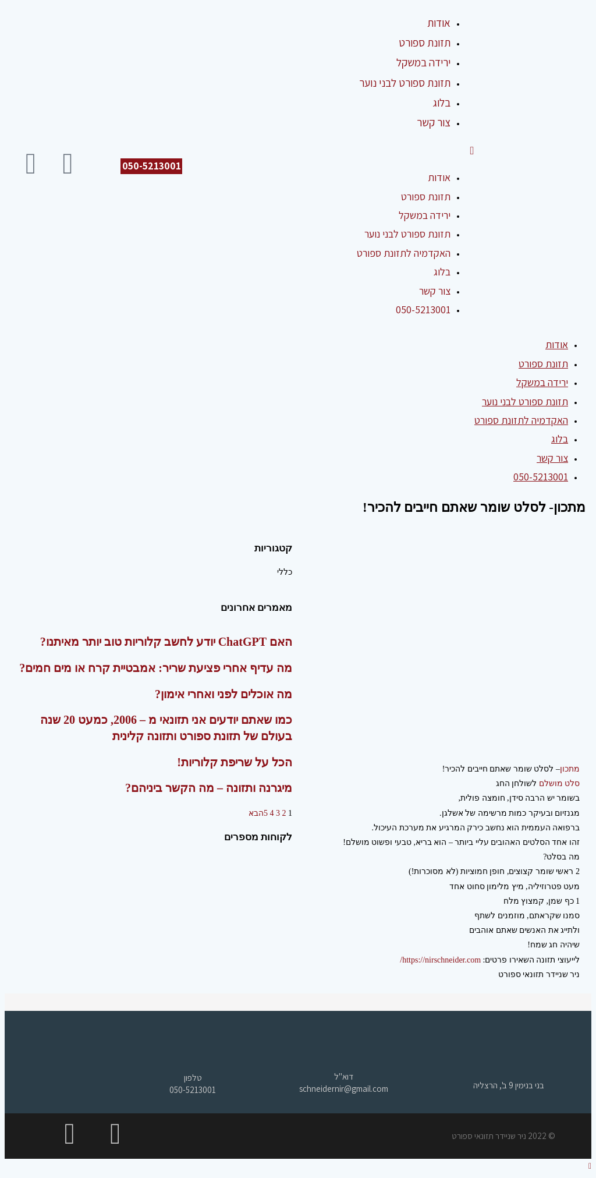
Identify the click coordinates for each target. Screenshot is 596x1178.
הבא (256, 813)
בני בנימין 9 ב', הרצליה (508, 1085)
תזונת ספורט (425, 196)
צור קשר (434, 291)
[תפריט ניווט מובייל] (472, 150)
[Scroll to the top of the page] (589, 1166)
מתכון (570, 769)
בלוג (442, 271)
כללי (284, 572)
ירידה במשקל (424, 215)
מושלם (551, 783)
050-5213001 (423, 309)
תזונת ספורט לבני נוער (407, 233)
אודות (439, 177)
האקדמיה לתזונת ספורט (403, 253)
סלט (571, 783)
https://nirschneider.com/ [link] (440, 960)
